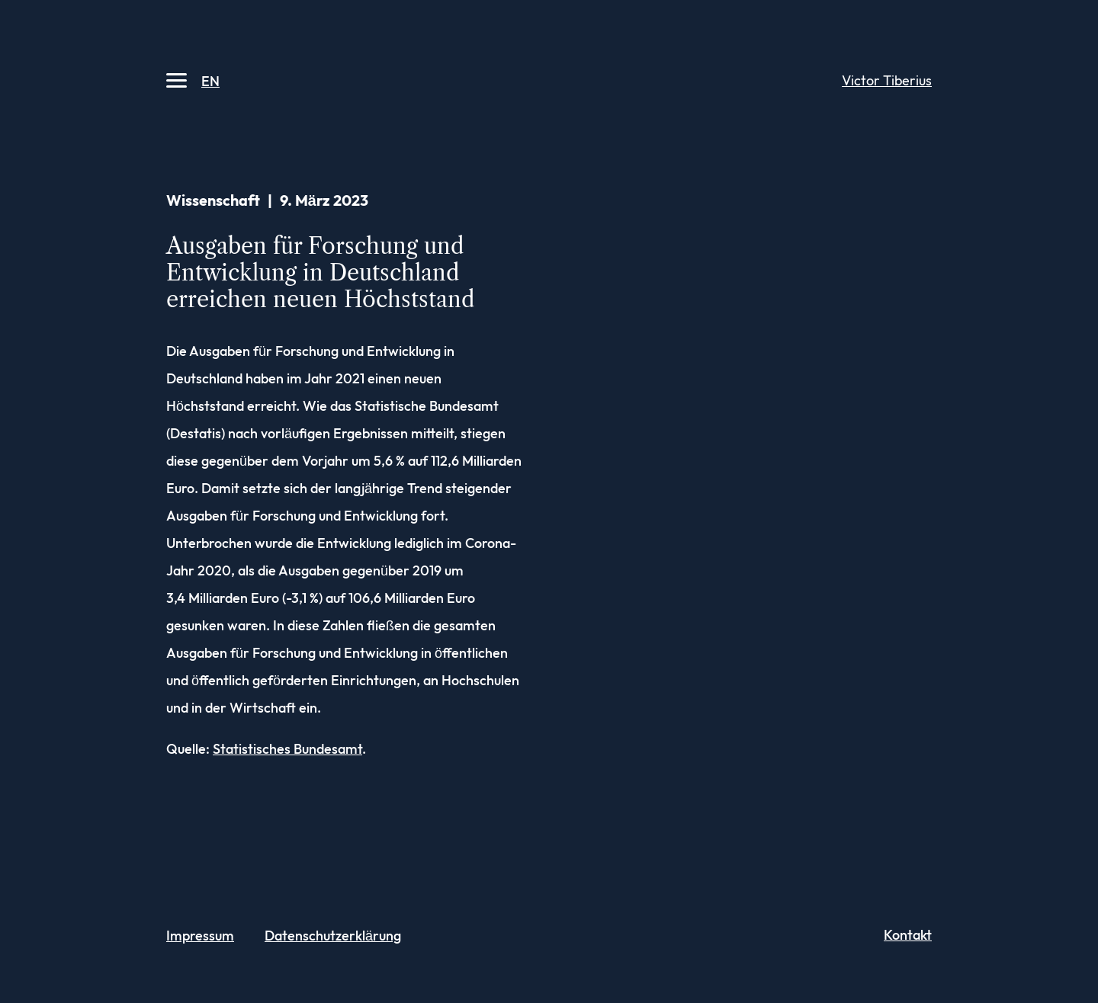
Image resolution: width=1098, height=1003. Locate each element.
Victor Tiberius (887, 81)
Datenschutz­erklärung (333, 936)
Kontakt (908, 935)
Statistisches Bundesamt (287, 749)
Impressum (200, 936)
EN (210, 82)
